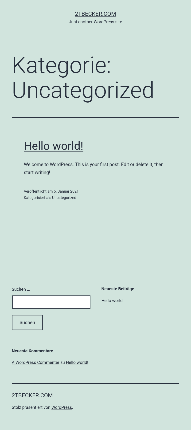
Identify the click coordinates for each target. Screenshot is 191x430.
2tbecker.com (95, 14)
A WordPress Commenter (35, 362)
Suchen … (21, 289)
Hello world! (53, 146)
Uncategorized (64, 197)
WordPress (61, 407)
